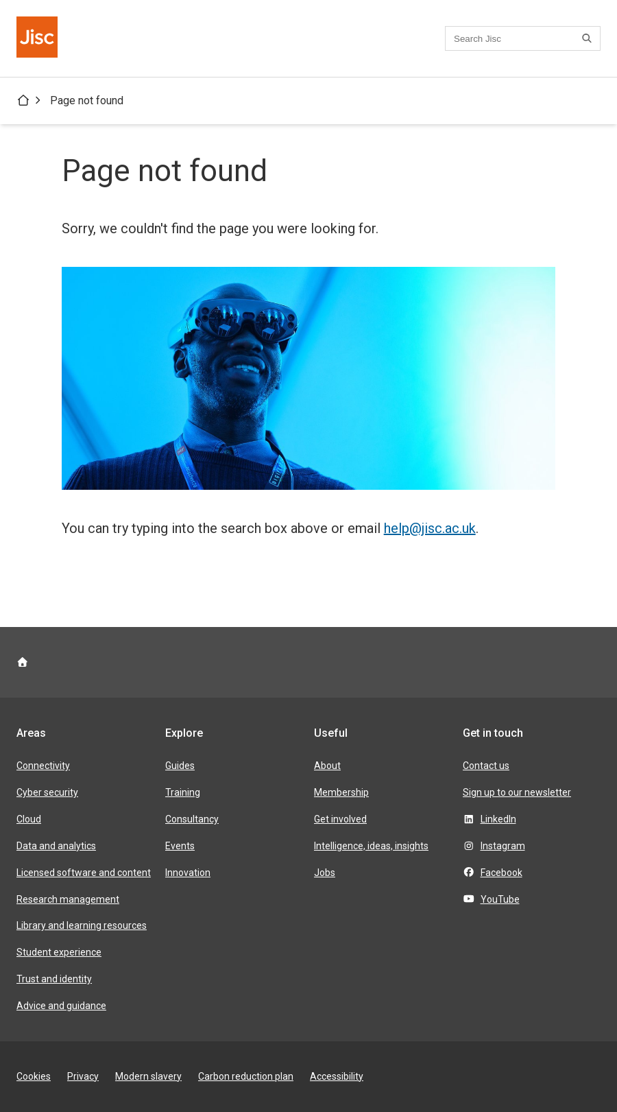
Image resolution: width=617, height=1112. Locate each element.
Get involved (340, 819)
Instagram (503, 845)
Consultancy (192, 819)
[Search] (589, 38)
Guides (180, 765)
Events (180, 845)
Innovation (187, 872)
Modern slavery (148, 1076)
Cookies (33, 1076)
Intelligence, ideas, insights (371, 845)
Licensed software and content (83, 872)
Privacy (83, 1076)
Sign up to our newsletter (517, 792)
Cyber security (47, 792)
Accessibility (336, 1076)
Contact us (486, 765)
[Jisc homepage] (38, 38)
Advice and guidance (61, 1005)
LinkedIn (498, 819)
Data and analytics (56, 845)
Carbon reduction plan (245, 1076)
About (327, 765)
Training (182, 792)
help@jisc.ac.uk (430, 528)
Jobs (324, 872)
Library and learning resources (81, 925)
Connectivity (43, 765)
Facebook (501, 872)
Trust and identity (54, 978)
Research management (67, 899)
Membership (341, 792)
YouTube (500, 899)
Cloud (28, 819)
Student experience (58, 952)
